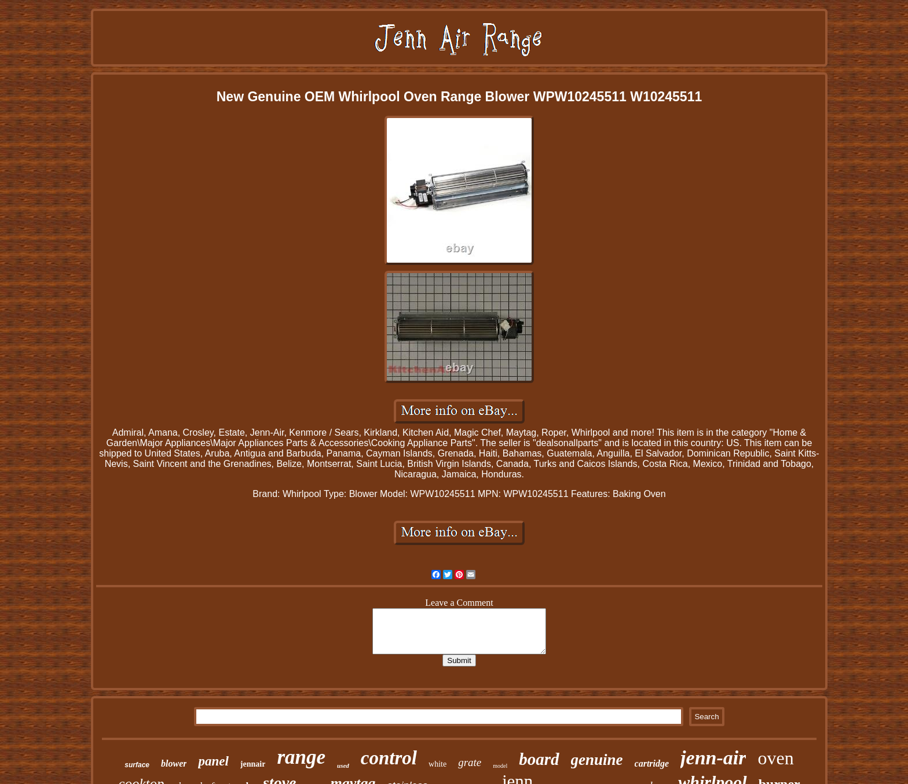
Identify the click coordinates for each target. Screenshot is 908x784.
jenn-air (713, 757)
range (301, 757)
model (500, 766)
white (437, 764)
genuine (597, 759)
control (389, 758)
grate (469, 762)
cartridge (652, 763)
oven (775, 758)
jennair (253, 764)
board (539, 759)
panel (213, 761)
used (343, 765)
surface (137, 765)
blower (173, 763)
